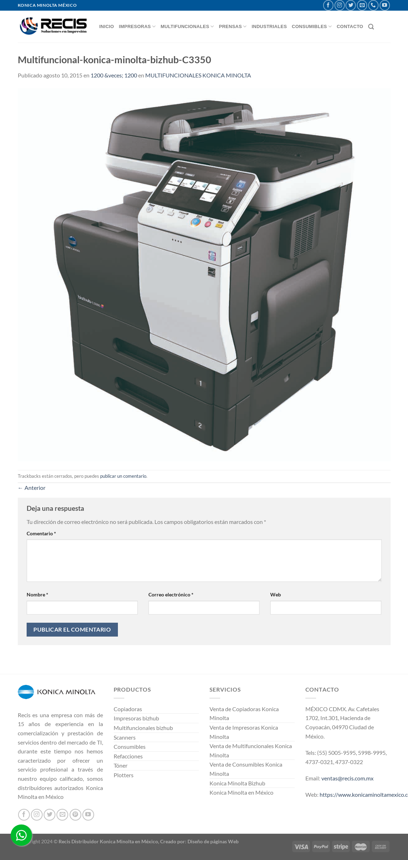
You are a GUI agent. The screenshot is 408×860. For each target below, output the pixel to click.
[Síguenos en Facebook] (328, 5)
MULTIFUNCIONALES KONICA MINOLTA (198, 75)
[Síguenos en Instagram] (339, 5)
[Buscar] (371, 27)
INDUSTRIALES (269, 26)
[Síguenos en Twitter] (351, 5)
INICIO (106, 26)
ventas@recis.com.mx (347, 778)
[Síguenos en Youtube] (385, 5)
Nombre (37, 594)
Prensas (233, 26)
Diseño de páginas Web (213, 841)
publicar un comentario (123, 476)
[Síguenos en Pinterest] (75, 815)
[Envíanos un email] (362, 5)
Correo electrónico (171, 594)
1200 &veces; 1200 (114, 75)
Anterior (31, 487)
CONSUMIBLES (312, 26)
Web (275, 594)
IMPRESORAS (137, 26)
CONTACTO (350, 26)
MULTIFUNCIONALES (187, 26)
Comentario (41, 533)
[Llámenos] (373, 5)
